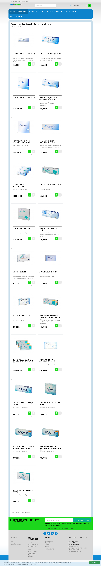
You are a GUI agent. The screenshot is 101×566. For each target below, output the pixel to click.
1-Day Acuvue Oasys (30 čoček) (50, 184)
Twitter (48, 533)
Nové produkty (15, 543)
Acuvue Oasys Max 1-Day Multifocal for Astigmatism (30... (50, 448)
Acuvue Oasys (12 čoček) (48, 272)
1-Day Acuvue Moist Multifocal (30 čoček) (47, 141)
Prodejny (30, 556)
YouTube (52, 533)
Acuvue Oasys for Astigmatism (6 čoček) (47, 360)
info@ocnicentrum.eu (74, 551)
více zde (77, 528)
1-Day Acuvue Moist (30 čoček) (50, 53)
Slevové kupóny (49, 548)
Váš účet (48, 537)
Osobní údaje (49, 541)
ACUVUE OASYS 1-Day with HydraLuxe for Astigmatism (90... (23, 360)
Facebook (44, 533)
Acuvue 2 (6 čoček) (19, 272)
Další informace (31, 564)
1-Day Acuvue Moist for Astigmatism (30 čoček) (48, 98)
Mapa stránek (32, 555)
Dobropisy (48, 544)
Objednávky (48, 543)
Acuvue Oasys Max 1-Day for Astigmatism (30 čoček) (23, 447)
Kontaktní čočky (36, 11)
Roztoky (50, 11)
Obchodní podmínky (33, 548)
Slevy (12, 541)
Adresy (47, 546)
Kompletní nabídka (19, 11)
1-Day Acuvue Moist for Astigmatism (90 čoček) (21, 141)
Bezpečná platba (32, 551)
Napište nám (31, 553)
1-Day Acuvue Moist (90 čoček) (24, 97)
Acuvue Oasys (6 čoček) (21, 315)
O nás (29, 549)
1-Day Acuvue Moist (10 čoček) (24, 53)
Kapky (59, 11)
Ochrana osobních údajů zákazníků (33, 545)
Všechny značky (16, 17)
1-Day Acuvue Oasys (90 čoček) (24, 228)
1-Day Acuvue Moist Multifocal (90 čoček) (21, 185)
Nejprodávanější (16, 544)
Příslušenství (70, 11)
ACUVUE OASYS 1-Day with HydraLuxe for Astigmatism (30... (49, 317)
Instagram (56, 533)
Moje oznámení (49, 550)
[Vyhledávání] (45, 5)
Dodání (30, 543)
